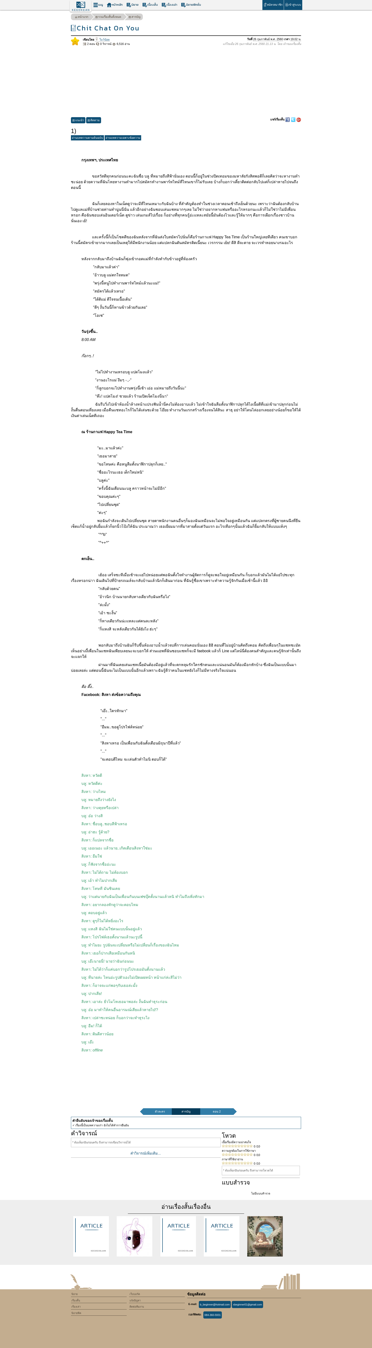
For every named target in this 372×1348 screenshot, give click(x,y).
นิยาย (132, 4)
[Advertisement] (186, 81)
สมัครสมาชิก (273, 5)
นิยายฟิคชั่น (191, 4)
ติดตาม (94, 121)
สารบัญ (134, 17)
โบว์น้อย (102, 39)
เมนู (98, 4)
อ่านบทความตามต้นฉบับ (87, 137)
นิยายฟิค (76, 1313)
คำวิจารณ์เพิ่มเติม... (145, 1153)
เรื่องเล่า (169, 4)
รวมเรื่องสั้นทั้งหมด (108, 17)
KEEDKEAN (81, 10)
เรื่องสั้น (150, 4)
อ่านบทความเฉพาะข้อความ (123, 137)
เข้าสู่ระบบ (293, 5)
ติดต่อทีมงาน (137, 1306)
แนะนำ (78, 121)
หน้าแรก (81, 17)
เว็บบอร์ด (135, 1294)
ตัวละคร (160, 1111)
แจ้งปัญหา (135, 1300)
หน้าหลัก (115, 4)
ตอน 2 (217, 1111)
